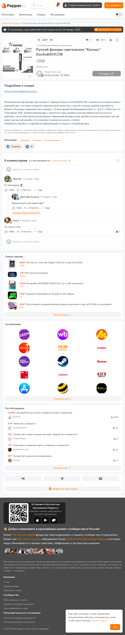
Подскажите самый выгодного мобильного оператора (38, 445)
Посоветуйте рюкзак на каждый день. (30, 456)
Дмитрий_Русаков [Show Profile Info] (29, 196)
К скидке (106, 73)
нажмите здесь (98, 620)
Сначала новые (61, 160)
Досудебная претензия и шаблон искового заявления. (40, 412)
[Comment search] (118, 160)
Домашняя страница (11, 23)
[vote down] (38, 39)
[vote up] (51, 39)
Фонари (25, 140)
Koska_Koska (51, 75)
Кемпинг (37, 140)
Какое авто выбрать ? (22, 423)
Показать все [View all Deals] (62, 315)
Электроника (52, 140)
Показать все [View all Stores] (63, 399)
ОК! (115, 627)
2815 (100, 40)
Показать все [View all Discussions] (62, 468)
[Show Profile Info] (7, 179)
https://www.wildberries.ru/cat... (21, 91)
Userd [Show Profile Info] (16, 220)
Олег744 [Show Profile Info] (17, 179)
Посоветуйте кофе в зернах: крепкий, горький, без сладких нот (43, 434)
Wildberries (42, 66)
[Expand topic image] (30, 76)
